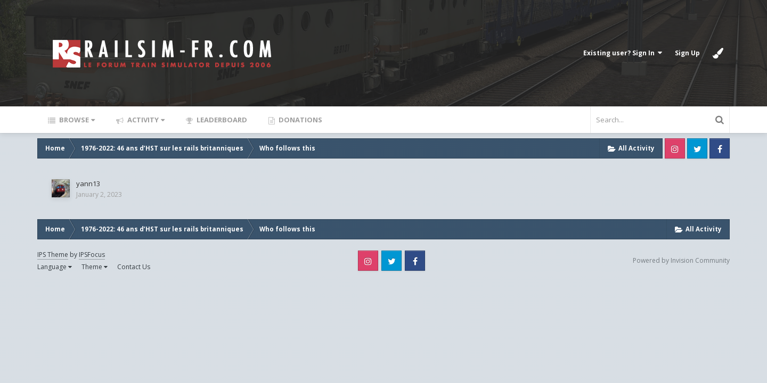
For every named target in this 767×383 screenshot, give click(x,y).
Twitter (697, 148)
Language (54, 266)
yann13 (88, 183)
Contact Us (133, 266)
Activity (145, 119)
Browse (76, 119)
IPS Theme (52, 254)
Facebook (719, 148)
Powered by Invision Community (681, 260)
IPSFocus (92, 254)
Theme (94, 266)
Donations (299, 119)
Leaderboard (221, 119)
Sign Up (687, 52)
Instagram (675, 148)
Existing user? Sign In (622, 52)
